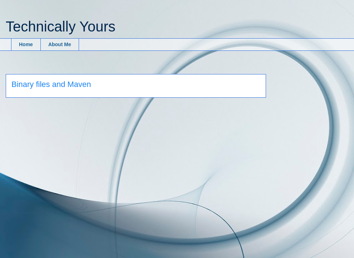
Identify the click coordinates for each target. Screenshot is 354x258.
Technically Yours (60, 26)
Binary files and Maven (51, 84)
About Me (59, 44)
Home (26, 44)
